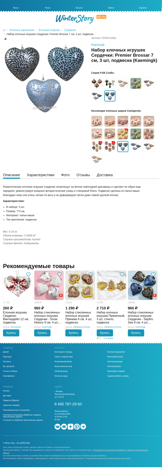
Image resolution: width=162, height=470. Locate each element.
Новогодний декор (115, 357)
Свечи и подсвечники (64, 357)
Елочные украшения (116, 352)
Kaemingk (97, 44)
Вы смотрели (8, 366)
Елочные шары (61, 376)
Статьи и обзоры (10, 371)
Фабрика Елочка (81, 327)
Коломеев (16, 327)
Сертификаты (9, 376)
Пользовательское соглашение (16, 410)
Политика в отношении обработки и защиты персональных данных (22, 416)
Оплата (6, 391)
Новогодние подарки (116, 371)
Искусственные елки (63, 366)
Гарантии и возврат (11, 405)
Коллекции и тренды (63, 352)
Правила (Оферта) (11, 400)
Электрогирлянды (114, 362)
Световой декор (114, 366)
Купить (11, 332)
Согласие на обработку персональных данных (23, 420)
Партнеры (7, 357)
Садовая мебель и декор (118, 376)
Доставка (7, 396)
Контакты (7, 362)
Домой (6, 352)
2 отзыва (108, 338)
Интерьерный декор (63, 362)
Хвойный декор (61, 371)
